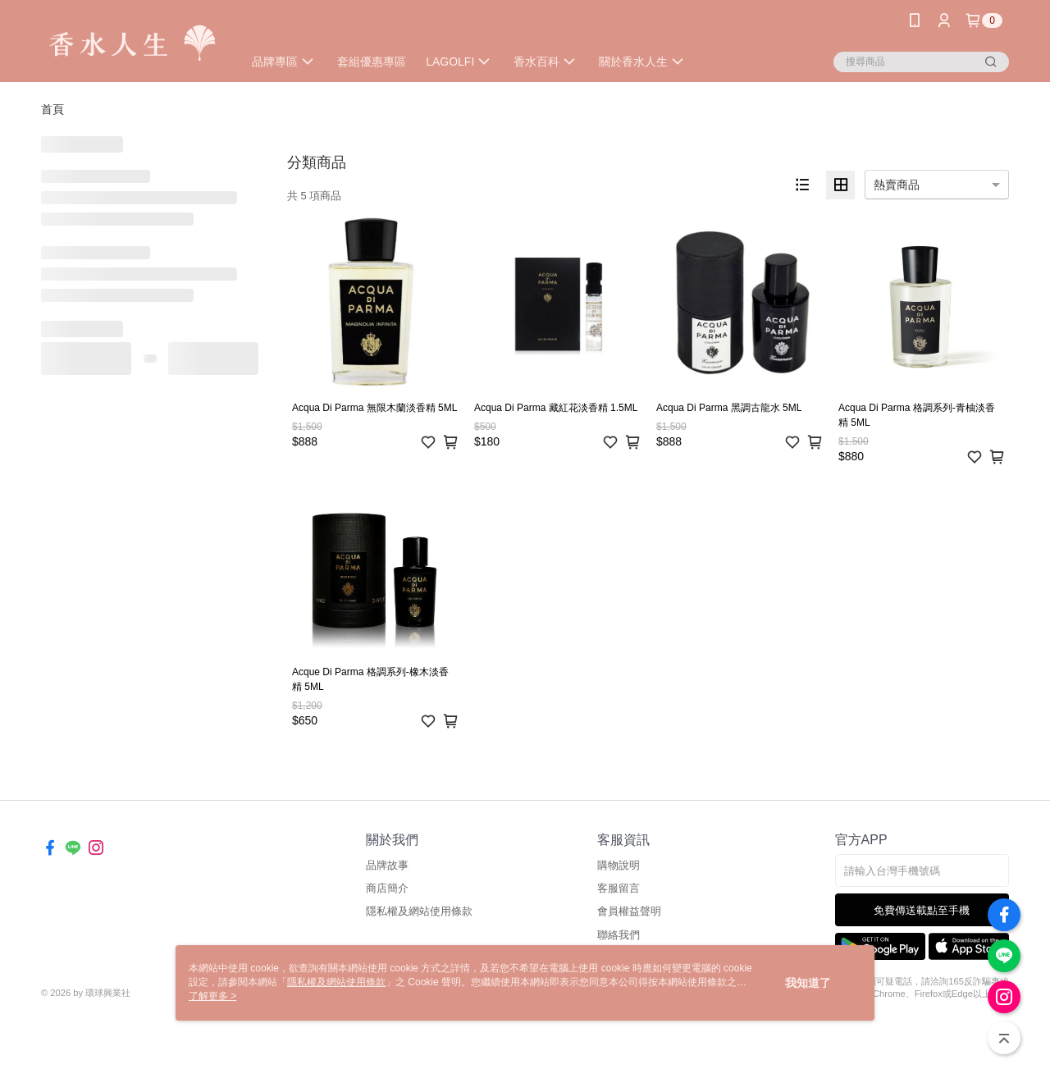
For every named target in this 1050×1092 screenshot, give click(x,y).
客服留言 (618, 888)
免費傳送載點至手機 (922, 910)
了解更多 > (212, 996)
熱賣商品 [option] (897, 184)
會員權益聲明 (629, 911)
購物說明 (618, 865)
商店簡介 (387, 888)
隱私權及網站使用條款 (419, 911)
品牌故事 (387, 865)
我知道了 (808, 982)
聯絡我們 (618, 935)
